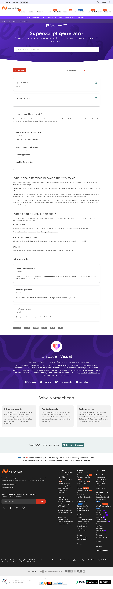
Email (50, 12)
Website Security (84, 475)
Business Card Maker (103, 537)
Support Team (97, 412)
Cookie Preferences (106, 560)
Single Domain (82, 526)
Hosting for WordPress (65, 501)
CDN (78, 486)
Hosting (31, 12)
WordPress (41, 12)
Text (52, 328)
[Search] (110, 2)
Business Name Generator (61, 375)
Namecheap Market (64, 486)
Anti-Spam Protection (84, 497)
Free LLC (102, 504)
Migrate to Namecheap (65, 513)
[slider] (84, 70)
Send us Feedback (102, 551)
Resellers (80, 535)
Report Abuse (100, 488)
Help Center (96, 11)
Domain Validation (83, 522)
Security (72, 11)
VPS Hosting (62, 506)
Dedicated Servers (64, 508)
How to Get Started (102, 497)
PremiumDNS (62, 490)
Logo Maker (83, 373)
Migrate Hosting (82, 508)
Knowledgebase (101, 479)
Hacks (44, 328)
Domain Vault (83, 481)
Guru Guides (100, 470)
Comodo (80, 517)
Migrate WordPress (64, 524)
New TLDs (61, 477)
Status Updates (101, 477)
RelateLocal (101, 519)
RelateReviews (102, 515)
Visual (3, 21)
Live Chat (99, 486)
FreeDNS (61, 493)
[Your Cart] (98, 2)
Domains (22, 11)
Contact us (6, 2)
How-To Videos (101, 481)
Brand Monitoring (103, 522)
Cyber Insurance (84, 490)
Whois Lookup (63, 488)
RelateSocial (101, 513)
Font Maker (12, 21)
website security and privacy (17, 412)
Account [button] (107, 11)
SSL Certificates (82, 515)
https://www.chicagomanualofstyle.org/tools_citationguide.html (36, 232)
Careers (98, 542)
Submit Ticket (100, 484)
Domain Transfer (63, 475)
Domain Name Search (65, 472)
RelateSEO (100, 510)
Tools (27, 328)
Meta (60, 328)
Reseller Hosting (63, 504)
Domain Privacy (82, 472)
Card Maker (92, 373)
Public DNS (80, 495)
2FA (78, 493)
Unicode (17, 328)
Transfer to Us (84, 11)
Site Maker (99, 526)
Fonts (35, 328)
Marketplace (100, 495)
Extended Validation (83, 524)
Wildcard (80, 528)
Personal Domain (64, 484)
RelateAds (100, 517)
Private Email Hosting (65, 510)
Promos (80, 544)
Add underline (20, 70)
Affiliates (99, 546)
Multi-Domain (81, 530)
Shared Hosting (63, 499)
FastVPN (83, 488)
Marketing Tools (60, 11)
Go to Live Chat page (73, 445)
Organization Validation (84, 519)
